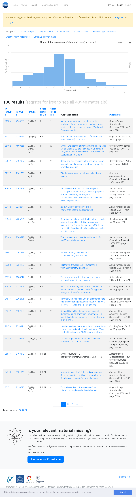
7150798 (20, 121)
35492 (8, 146)
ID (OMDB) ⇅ (8, 112)
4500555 (20, 146)
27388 (8, 265)
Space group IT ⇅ (53, 112)
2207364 (20, 252)
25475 (8, 286)
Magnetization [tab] (46, 31)
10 (20, 410)
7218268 (20, 286)
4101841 (20, 372)
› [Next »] (81, 404)
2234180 (20, 265)
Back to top (124, 477)
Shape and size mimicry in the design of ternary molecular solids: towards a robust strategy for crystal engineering (82, 164)
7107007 (20, 161)
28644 (8, 219)
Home (15, 5)
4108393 (20, 188)
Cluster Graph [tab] (63, 31)
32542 (8, 161)
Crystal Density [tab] (81, 31)
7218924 (20, 326)
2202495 (20, 299)
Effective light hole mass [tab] (104, 31)
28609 (8, 237)
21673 (8, 326)
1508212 (20, 277)
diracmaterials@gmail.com (45, 459)
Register (111, 5)
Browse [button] (23, 5)
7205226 (20, 219)
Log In (120, 5)
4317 (7, 387)
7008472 (20, 237)
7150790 (20, 387)
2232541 (20, 207)
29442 (8, 207)
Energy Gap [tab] (10, 31)
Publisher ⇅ (115, 115)
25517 (8, 354)
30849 (8, 188)
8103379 (20, 354)
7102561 (20, 173)
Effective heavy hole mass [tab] (17, 37)
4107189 (20, 311)
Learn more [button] (86, 492)
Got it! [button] (123, 492)
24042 (8, 311)
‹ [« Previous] (54, 404)
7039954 (20, 338)
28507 (8, 252)
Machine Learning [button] (50, 5)
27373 (8, 372)
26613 (8, 277)
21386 (8, 121)
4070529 (20, 136)
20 (23, 410)
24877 (8, 299)
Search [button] (34, 5)
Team (65, 5)
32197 (8, 173)
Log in (10, 22)
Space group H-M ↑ (43, 112)
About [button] (128, 5)
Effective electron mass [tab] (45, 37)
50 (26, 410)
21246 (8, 338)
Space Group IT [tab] (28, 31)
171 (6, 136)
